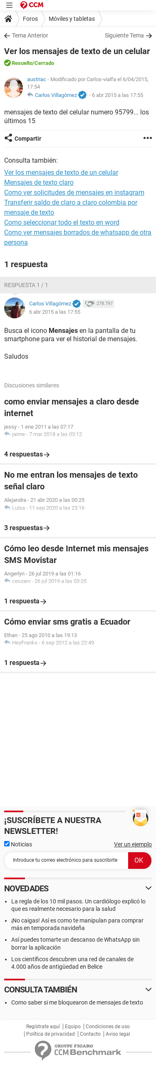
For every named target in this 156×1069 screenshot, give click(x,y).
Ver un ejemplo (133, 844)
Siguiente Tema (124, 35)
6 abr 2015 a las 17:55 (117, 95)
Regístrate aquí (43, 1026)
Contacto (90, 1034)
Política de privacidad (50, 1034)
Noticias (18, 844)
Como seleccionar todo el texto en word (61, 222)
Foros (30, 18)
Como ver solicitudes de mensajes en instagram (74, 192)
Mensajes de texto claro (39, 182)
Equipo (73, 1026)
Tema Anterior (30, 35)
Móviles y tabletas (72, 18)
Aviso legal (118, 1034)
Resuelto (22, 63)
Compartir (28, 138)
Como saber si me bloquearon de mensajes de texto (77, 1002)
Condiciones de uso (108, 1026)
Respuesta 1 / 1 (26, 285)
